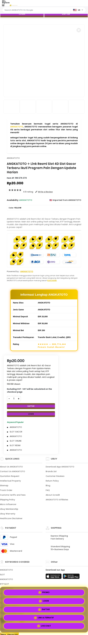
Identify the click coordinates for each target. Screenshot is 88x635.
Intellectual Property (10, 480)
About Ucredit (53, 495)
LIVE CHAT (44, 625)
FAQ (48, 490)
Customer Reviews (55, 476)
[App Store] (54, 577)
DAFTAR (66, 14)
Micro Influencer (8, 504)
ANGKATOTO (16, 126)
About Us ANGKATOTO (11, 466)
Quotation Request (9, 476)
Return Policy (52, 480)
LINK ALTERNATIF (65, 617)
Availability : (13, 200)
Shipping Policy (7, 499)
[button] (78, 30)
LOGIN (22, 14)
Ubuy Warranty (7, 513)
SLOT (2, 574)
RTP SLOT (4, 584)
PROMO (23, 609)
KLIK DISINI (52, 280)
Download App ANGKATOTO (60, 466)
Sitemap (4, 485)
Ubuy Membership (9, 509)
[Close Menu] (3, 6)
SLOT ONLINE (6, 593)
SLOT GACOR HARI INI (10, 602)
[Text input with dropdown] (37, 10)
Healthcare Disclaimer (11, 518)
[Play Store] (71, 577)
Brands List (51, 471)
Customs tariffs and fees (13, 495)
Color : (15, 208)
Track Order (6, 490)
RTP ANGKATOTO (8, 598)
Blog (48, 485)
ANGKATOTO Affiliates (57, 499)
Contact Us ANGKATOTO (12, 471)
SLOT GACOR (6, 588)
